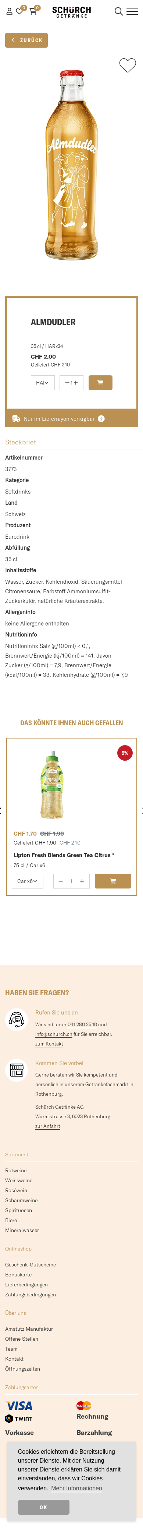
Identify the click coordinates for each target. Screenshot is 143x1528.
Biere (11, 1220)
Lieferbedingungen (26, 1284)
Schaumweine (21, 1200)
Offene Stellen (21, 1339)
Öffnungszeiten (22, 1368)
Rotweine (15, 1170)
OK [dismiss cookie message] (43, 1507)
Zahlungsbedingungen (30, 1294)
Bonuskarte (18, 1274)
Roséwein (16, 1190)
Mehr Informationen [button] (76, 1488)
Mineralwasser (22, 1230)
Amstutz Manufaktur (29, 1329)
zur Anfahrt (47, 1126)
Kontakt (14, 1358)
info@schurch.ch (53, 1034)
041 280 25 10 (82, 1024)
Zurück (26, 40)
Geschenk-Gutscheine (30, 1264)
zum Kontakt (49, 1044)
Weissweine (18, 1180)
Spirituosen (18, 1210)
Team (11, 1348)
